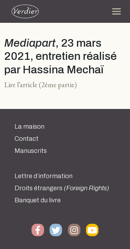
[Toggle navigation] (116, 11)
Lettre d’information (43, 176)
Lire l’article (20, 84)
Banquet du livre (38, 200)
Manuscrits (31, 150)
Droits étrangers (62, 188)
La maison (29, 126)
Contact (26, 138)
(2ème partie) (58, 84)
